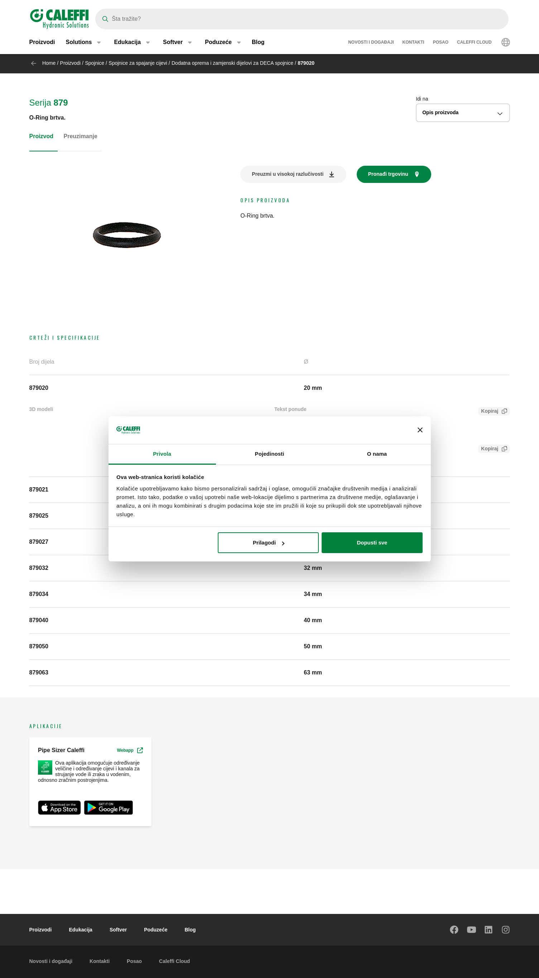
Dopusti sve (372, 542)
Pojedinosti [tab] (269, 454)
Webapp (130, 750)
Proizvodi (42, 43)
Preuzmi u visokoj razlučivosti (287, 174)
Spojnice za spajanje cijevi (138, 63)
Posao (440, 42)
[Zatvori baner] (420, 430)
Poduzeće (155, 930)
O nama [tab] (377, 454)
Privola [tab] (162, 454)
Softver (118, 930)
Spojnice (94, 63)
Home (49, 63)
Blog (258, 43)
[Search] (302, 19)
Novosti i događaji (371, 42)
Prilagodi (268, 542)
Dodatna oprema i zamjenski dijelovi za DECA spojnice (232, 63)
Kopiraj (488, 412)
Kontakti (413, 42)
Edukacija (80, 930)
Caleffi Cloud (474, 42)
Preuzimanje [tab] (80, 136)
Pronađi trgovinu (388, 174)
